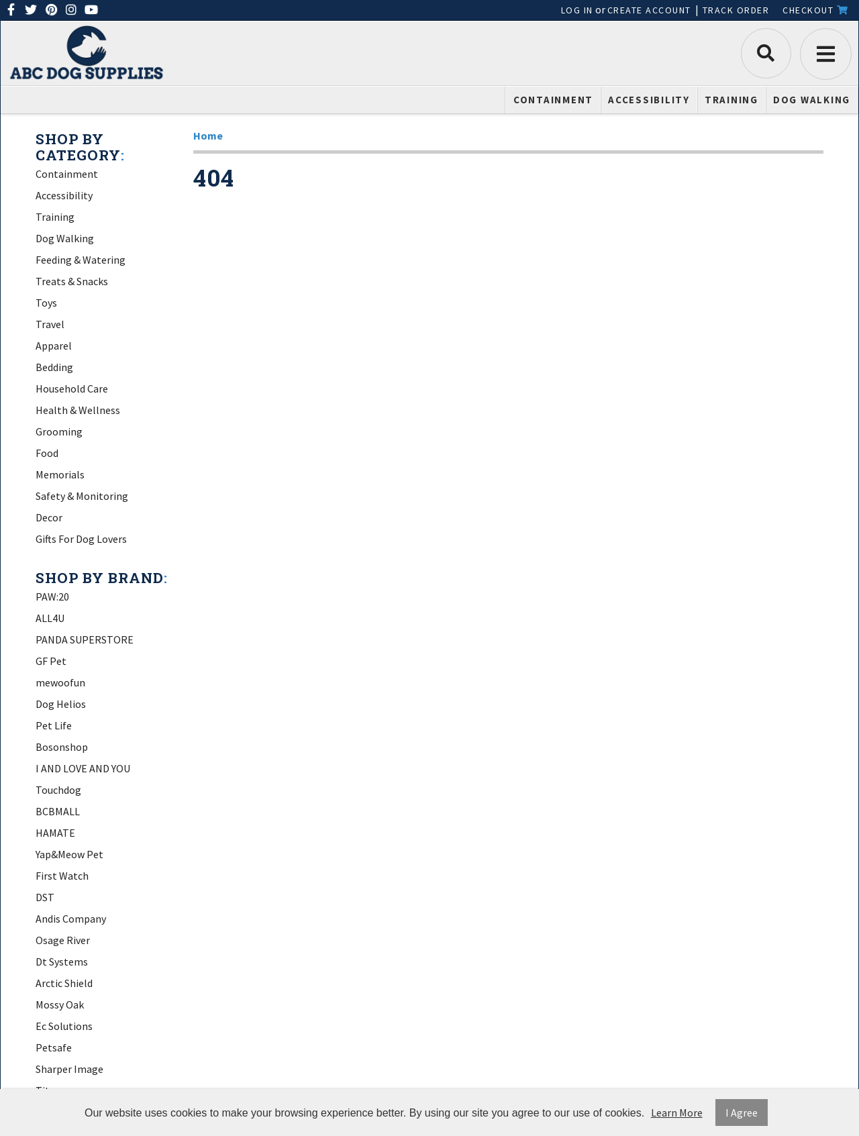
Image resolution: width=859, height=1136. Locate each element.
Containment (553, 99)
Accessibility (649, 99)
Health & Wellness (78, 410)
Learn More (677, 1112)
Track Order (736, 10)
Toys (46, 302)
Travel (50, 324)
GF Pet (51, 661)
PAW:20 (52, 596)
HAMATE (55, 832)
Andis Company (71, 918)
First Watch (62, 875)
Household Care (72, 388)
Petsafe (54, 1047)
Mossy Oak (60, 1004)
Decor (49, 517)
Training (731, 99)
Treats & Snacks (72, 281)
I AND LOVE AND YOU (83, 768)
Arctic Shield (64, 983)
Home (208, 135)
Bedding (54, 367)
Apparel (54, 345)
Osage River (63, 940)
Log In (577, 10)
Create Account (649, 10)
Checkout (815, 10)
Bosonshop (62, 747)
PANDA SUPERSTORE (85, 639)
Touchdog (58, 789)
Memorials (60, 474)
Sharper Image (69, 1069)
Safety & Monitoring (82, 496)
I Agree (741, 1112)
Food (47, 453)
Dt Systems (62, 961)
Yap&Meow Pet (69, 854)
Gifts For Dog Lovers (81, 539)
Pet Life (54, 725)
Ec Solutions (64, 1026)
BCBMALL (58, 811)
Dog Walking (811, 99)
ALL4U (50, 618)
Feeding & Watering (80, 259)
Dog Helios (61, 704)
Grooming (59, 431)
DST (45, 897)
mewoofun (60, 682)
